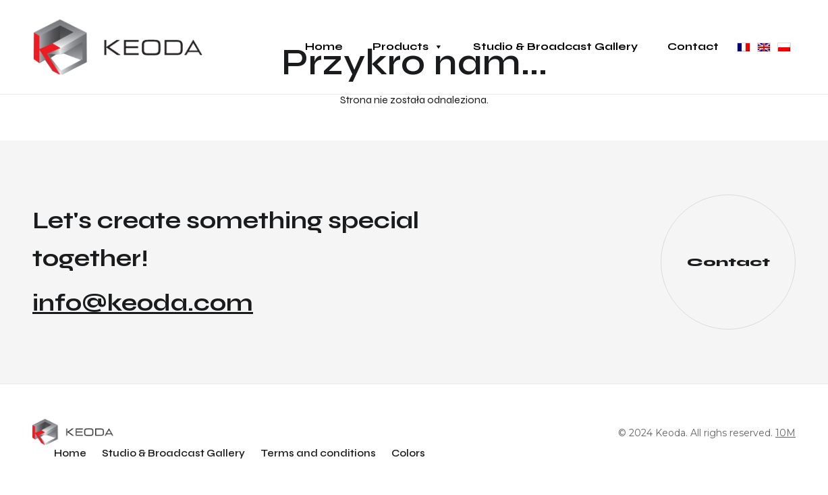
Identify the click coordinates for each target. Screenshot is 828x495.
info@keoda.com (142, 303)
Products (407, 46)
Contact (693, 46)
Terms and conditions (318, 453)
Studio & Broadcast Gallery (555, 46)
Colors (408, 453)
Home (324, 46)
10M (785, 433)
